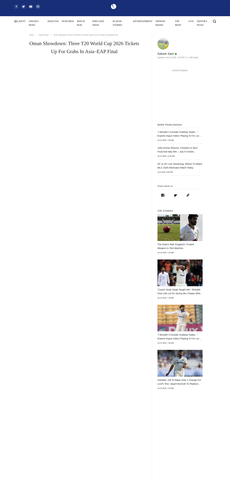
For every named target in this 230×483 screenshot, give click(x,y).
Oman (109, 231)
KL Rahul (62, 450)
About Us (196, 429)
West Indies (108, 450)
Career (194, 440)
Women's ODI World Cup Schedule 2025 (32, 429)
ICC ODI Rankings (22, 460)
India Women (109, 455)
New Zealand (109, 445)
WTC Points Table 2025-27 (26, 470)
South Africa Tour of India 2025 (161, 434)
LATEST (21, 21)
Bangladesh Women (111, 475)
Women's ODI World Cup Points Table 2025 (32, 440)
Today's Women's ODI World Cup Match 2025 (32, 445)
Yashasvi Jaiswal (65, 440)
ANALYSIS (53, 21)
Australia (107, 434)
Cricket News (44, 35)
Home (31, 35)
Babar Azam (63, 455)
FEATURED (68, 21)
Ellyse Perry (63, 470)
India (105, 429)
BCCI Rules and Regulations (26, 475)
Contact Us (196, 434)
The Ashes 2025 (154, 429)
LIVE (191, 21)
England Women (110, 460)
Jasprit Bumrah (65, 445)
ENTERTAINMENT (142, 21)
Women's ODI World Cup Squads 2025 (31, 434)
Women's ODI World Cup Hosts (28, 450)
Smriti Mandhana (66, 460)
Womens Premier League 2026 (160, 445)
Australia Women (110, 470)
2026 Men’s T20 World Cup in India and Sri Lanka (65, 280)
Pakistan (106, 440)
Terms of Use (197, 445)
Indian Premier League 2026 (159, 450)
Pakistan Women (110, 465)
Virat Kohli (63, 429)
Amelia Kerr (63, 475)
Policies (195, 450)
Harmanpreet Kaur (66, 465)
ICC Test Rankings (22, 455)
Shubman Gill (64, 434)
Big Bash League (154, 440)
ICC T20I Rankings (22, 465)
